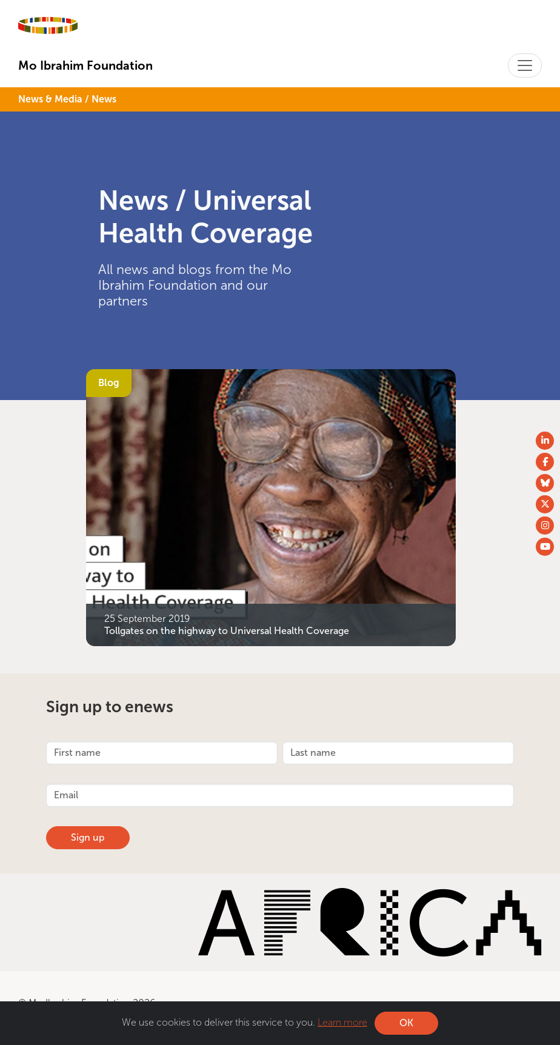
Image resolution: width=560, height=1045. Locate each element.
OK (406, 1023)
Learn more (342, 1022)
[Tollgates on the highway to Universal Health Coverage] (271, 506)
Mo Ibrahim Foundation (85, 65)
